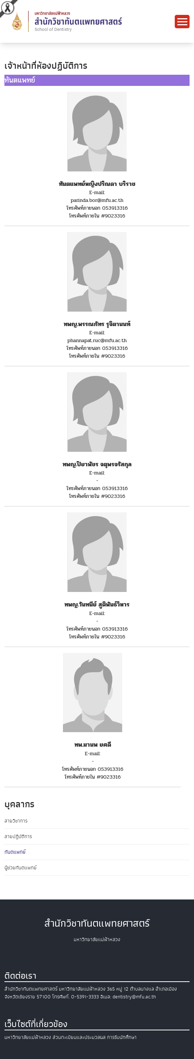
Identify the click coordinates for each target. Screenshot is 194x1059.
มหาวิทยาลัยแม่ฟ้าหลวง (27, 1037)
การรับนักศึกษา (122, 1037)
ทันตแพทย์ (15, 852)
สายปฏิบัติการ (18, 836)
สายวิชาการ (15, 821)
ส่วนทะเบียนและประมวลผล (79, 1037)
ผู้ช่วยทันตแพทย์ (20, 868)
